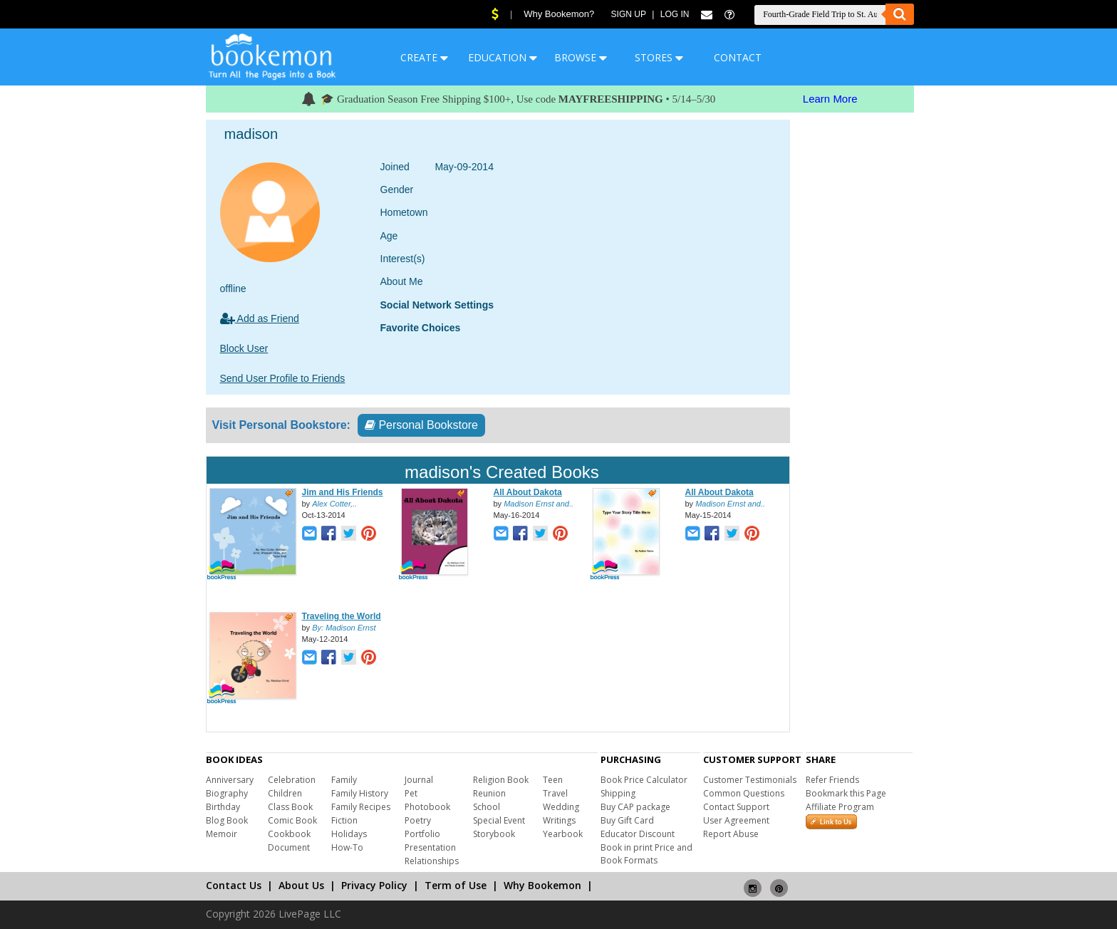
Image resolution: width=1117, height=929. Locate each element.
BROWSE (580, 57)
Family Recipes (360, 807)
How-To (347, 847)
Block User (244, 348)
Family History (359, 793)
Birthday (223, 807)
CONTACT (738, 57)
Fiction (344, 820)
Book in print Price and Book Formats (646, 853)
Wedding (561, 807)
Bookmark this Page (846, 793)
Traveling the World (341, 616)
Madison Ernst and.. (538, 503)
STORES (659, 57)
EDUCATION (502, 57)
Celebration (292, 780)
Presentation (430, 847)
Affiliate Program (840, 807)
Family (344, 780)
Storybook (494, 834)
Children (285, 793)
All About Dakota (528, 492)
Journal (419, 780)
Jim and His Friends (342, 492)
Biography (227, 793)
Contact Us (233, 885)
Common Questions (743, 793)
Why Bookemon (542, 885)
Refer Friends (832, 780)
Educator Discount (638, 834)
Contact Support (736, 807)
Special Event (499, 820)
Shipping (618, 793)
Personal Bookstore (421, 425)
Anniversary (230, 780)
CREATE (424, 57)
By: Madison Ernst (343, 627)
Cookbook (289, 834)
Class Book (290, 807)
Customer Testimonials (749, 780)
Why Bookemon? (559, 14)
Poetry (418, 820)
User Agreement (736, 820)
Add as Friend (259, 318)
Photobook (427, 807)
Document (289, 847)
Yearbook (563, 834)
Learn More (830, 99)
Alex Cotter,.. (334, 503)
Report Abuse (731, 834)
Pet (411, 793)
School (486, 807)
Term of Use (456, 885)
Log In (675, 14)
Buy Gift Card (627, 820)
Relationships (432, 861)
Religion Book (501, 780)
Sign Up (628, 14)
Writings (559, 820)
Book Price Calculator (644, 780)
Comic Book (292, 820)
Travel (555, 793)
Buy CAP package (635, 807)
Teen (553, 780)
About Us (301, 885)
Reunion (489, 793)
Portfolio (422, 834)
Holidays (349, 834)
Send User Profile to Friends (283, 378)
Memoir (221, 834)
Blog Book (227, 820)
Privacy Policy (374, 885)
